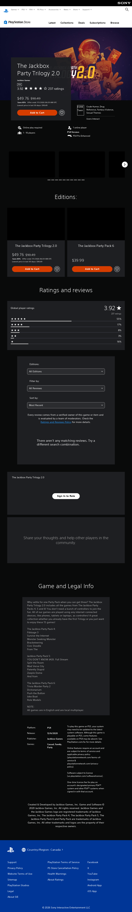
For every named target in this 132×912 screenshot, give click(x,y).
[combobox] (66, 368)
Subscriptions (98, 19)
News (66, 9)
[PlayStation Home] (6, 9)
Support (85, 9)
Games (14, 9)
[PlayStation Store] (18, 19)
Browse (115, 19)
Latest (52, 19)
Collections (66, 19)
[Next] (125, 161)
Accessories (53, 9)
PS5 (23, 9)
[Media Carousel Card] (32, 161)
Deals (81, 19)
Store (75, 9)
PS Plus (40, 9)
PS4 (31, 9)
